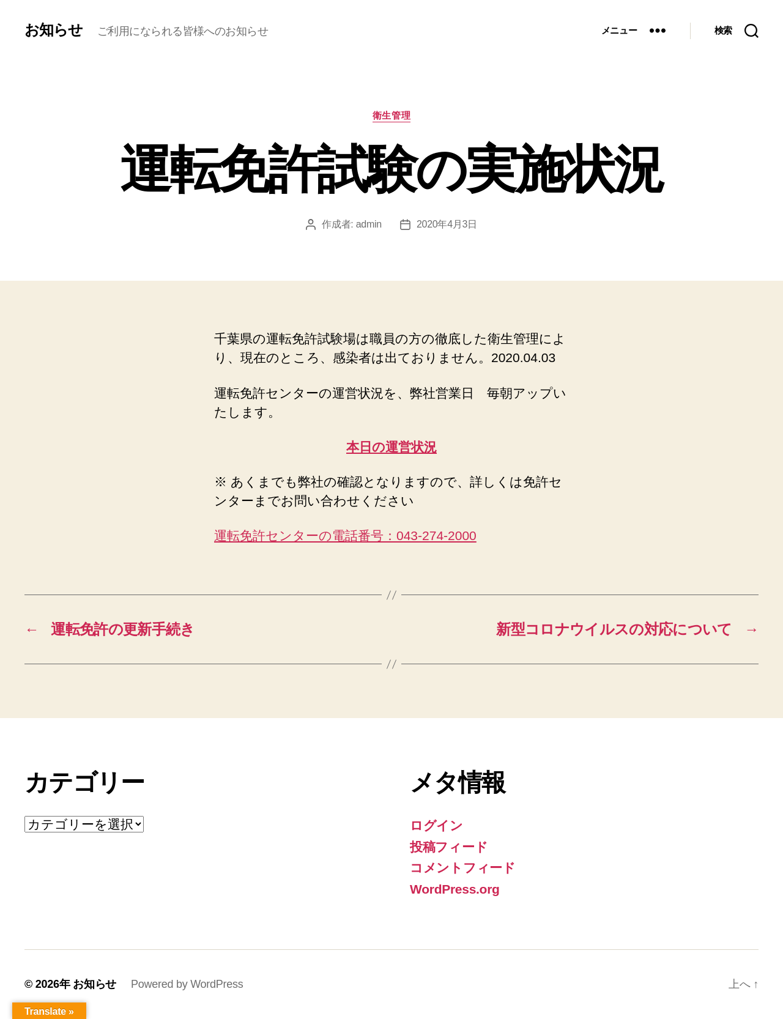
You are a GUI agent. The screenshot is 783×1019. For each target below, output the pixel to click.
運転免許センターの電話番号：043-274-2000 (345, 535)
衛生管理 (391, 115)
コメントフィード (463, 868)
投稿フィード (449, 847)
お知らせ (53, 30)
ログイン (436, 825)
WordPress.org (455, 889)
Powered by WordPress (187, 984)
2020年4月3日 (447, 224)
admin (369, 224)
